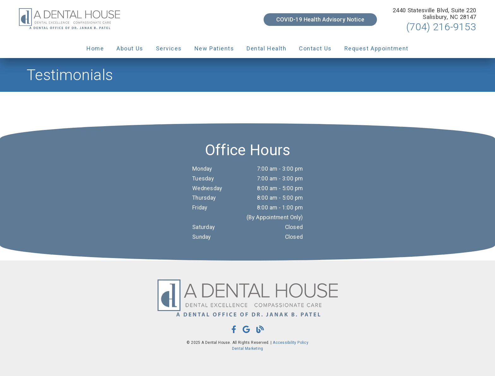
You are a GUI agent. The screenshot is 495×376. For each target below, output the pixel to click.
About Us (129, 48)
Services (169, 48)
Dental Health (266, 48)
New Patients (214, 48)
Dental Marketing (247, 348)
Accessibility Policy (290, 342)
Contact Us (315, 48)
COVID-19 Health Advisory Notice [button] (320, 19)
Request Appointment (376, 48)
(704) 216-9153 (441, 27)
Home (95, 48)
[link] (69, 19)
